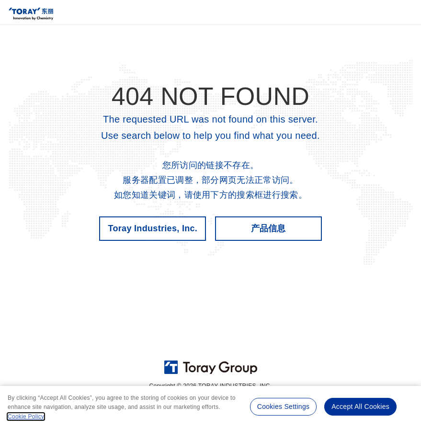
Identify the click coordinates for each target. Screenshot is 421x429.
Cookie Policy (26, 416)
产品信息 (268, 228)
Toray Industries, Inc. (152, 228)
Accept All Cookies (360, 405)
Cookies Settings (282, 405)
